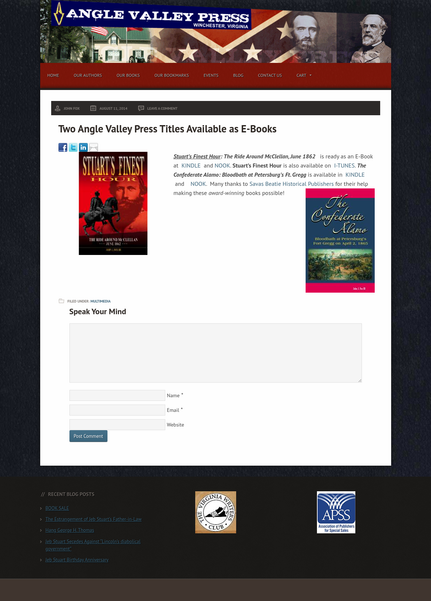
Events (211, 75)
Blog (238, 75)
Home (53, 75)
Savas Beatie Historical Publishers (291, 183)
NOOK (222, 165)
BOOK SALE (57, 508)
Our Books (128, 75)
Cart (302, 76)
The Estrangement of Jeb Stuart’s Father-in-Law (94, 519)
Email (173, 410)
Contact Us (270, 75)
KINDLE (191, 165)
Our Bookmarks (171, 75)
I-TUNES (344, 165)
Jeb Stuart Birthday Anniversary (77, 560)
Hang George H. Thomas (70, 530)
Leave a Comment (162, 108)
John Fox (72, 108)
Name (173, 395)
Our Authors (88, 75)
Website (175, 424)
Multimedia (100, 301)
